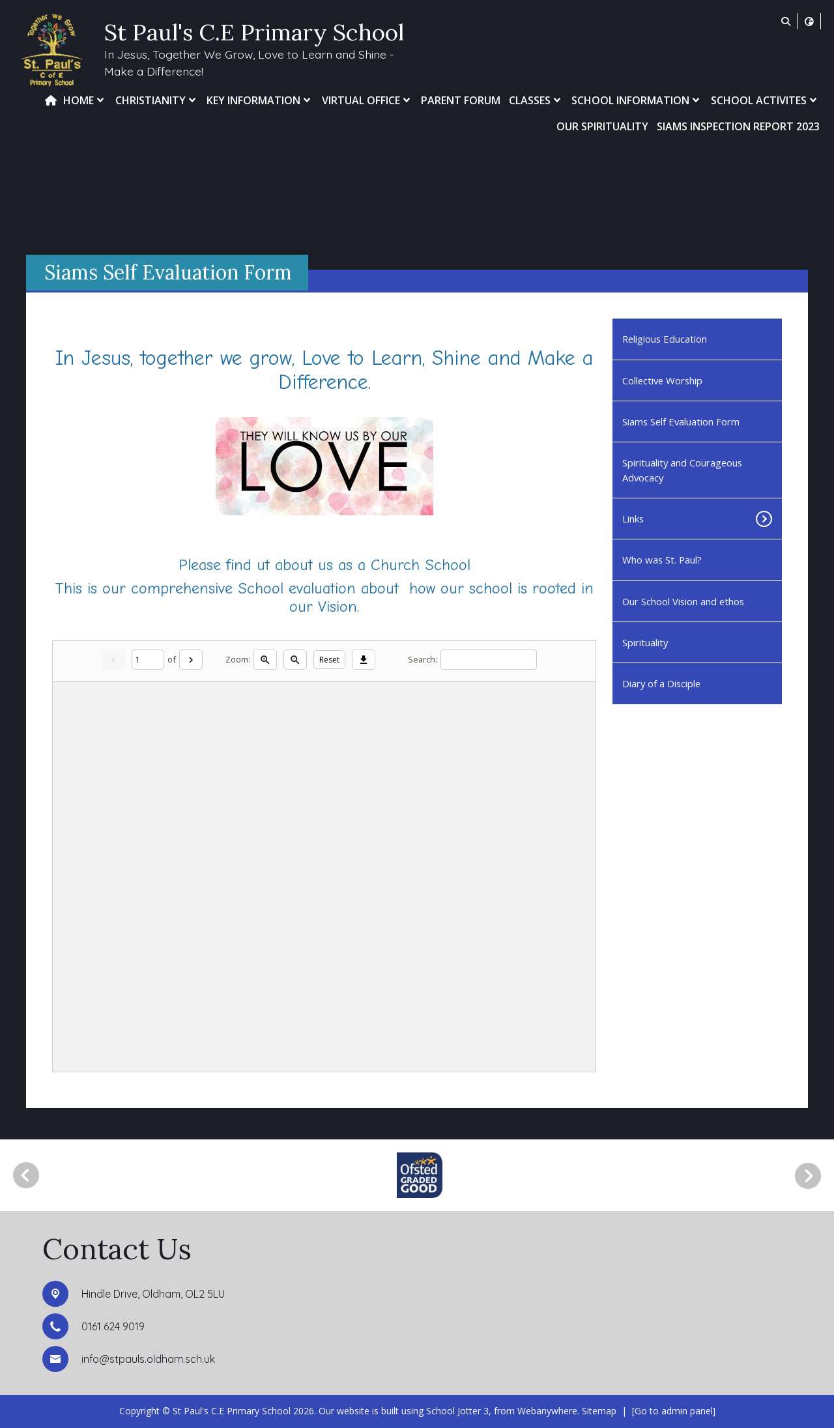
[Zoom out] (295, 659)
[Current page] (148, 660)
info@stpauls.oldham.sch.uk (148, 1358)
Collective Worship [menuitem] (662, 380)
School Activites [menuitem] (765, 100)
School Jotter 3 (457, 1411)
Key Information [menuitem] (260, 100)
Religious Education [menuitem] (664, 338)
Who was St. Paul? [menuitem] (662, 559)
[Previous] (26, 1175)
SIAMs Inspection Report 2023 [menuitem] (738, 126)
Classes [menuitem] (536, 100)
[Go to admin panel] (673, 1411)
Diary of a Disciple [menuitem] (661, 683)
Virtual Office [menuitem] (367, 100)
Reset (329, 659)
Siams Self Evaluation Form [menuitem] (681, 421)
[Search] (488, 660)
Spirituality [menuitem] (645, 642)
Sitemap (599, 1411)
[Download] (363, 659)
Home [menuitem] (85, 100)
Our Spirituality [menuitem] (602, 126)
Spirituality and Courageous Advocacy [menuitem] (682, 469)
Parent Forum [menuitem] (460, 100)
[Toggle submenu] (756, 518)
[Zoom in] (265, 659)
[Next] (191, 659)
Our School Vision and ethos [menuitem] (683, 601)
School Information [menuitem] (636, 100)
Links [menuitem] (633, 518)
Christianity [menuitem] (157, 100)
